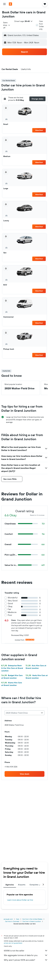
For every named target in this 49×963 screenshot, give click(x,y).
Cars (17, 919)
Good (10, 603)
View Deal (39, 130)
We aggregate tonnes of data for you (26, 955)
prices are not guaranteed (13, 943)
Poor (10, 615)
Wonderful (13, 597)
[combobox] (6, 25)
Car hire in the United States (32, 919)
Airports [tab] (21, 884)
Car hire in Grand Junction (31, 921)
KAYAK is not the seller (26, 950)
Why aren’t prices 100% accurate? (26, 959)
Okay (10, 606)
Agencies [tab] (9, 884)
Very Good (12, 600)
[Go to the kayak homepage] (17, 4)
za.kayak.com (8, 919)
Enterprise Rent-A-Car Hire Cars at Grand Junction (12, 668)
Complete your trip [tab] (38, 884)
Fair (9, 609)
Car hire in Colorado (12, 921)
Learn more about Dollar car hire (20, 900)
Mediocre (12, 612)
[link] (24, 774)
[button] (4, 4)
